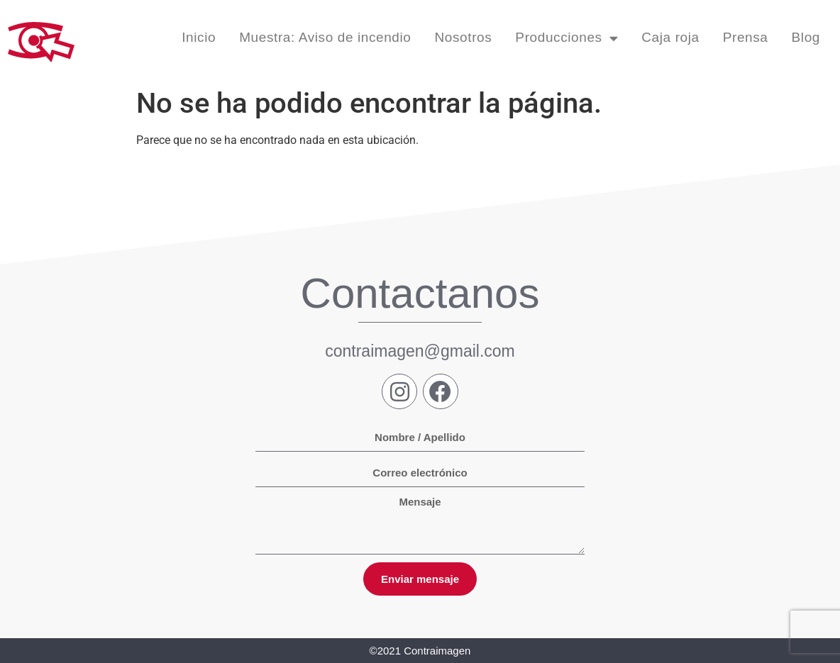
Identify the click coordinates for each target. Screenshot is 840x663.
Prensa (745, 37)
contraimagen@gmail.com (420, 351)
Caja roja (670, 37)
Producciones (566, 38)
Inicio (199, 37)
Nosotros (463, 37)
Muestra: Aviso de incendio (325, 37)
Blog (806, 37)
